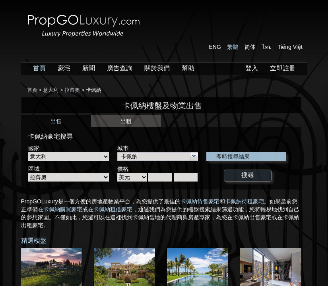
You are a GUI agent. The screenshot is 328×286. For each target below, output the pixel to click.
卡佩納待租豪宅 (244, 201)
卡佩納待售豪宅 (199, 201)
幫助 (188, 68)
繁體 (232, 47)
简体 (250, 47)
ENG (215, 47)
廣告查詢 (119, 68)
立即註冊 (282, 68)
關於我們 (157, 68)
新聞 (88, 68)
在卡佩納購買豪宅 (60, 209)
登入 (251, 68)
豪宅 (64, 68)
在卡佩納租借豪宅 (110, 209)
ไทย (267, 47)
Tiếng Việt (290, 47)
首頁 (39, 68)
